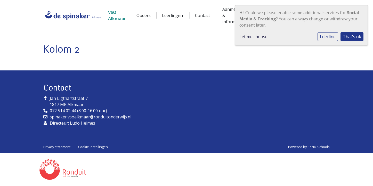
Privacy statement (56, 146)
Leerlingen (172, 15)
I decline (328, 36)
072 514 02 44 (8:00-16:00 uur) (78, 111)
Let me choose (253, 36)
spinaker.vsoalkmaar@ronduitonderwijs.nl (90, 117)
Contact (202, 15)
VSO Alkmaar (117, 15)
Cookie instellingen (93, 146)
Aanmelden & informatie (233, 15)
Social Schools (318, 146)
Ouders (143, 15)
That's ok (352, 36)
